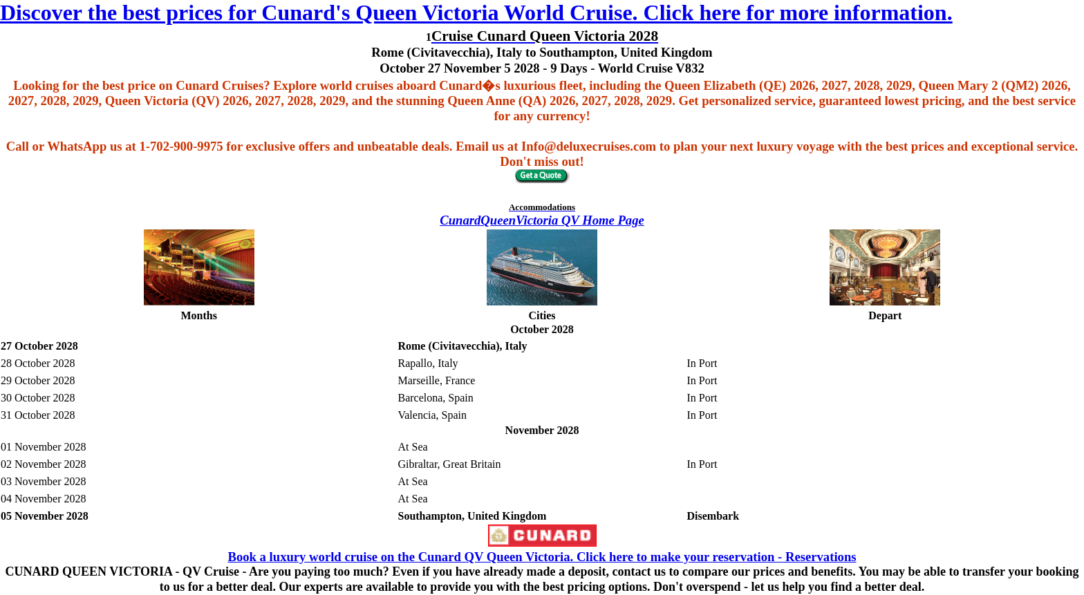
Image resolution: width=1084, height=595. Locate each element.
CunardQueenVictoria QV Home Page (542, 220)
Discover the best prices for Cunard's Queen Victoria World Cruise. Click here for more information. (476, 12)
